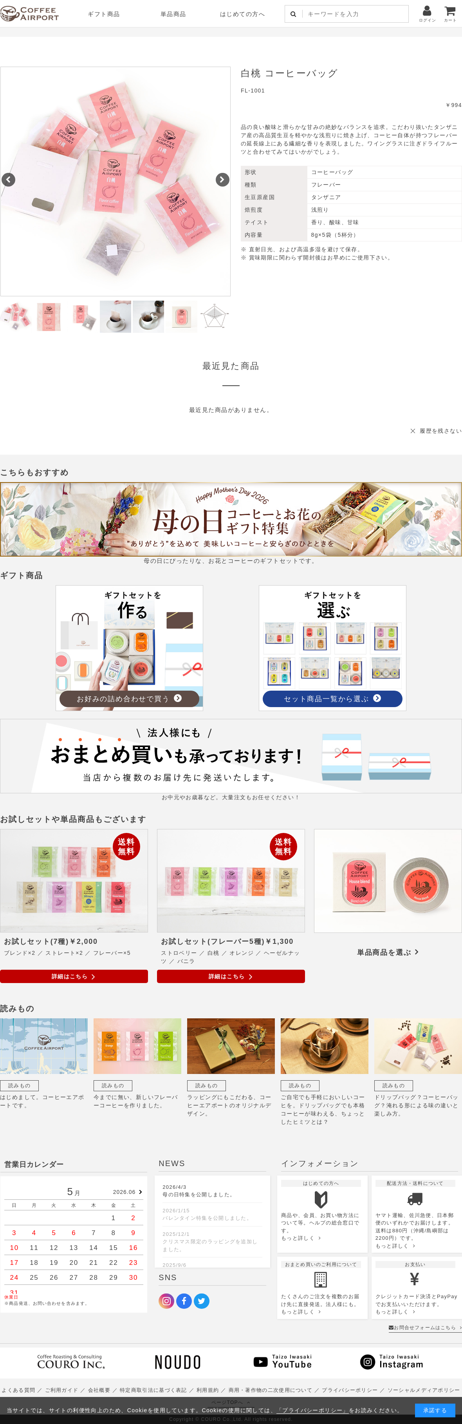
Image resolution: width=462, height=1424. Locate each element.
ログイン (427, 13)
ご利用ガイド (62, 1390)
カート (450, 13)
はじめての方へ (242, 14)
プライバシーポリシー (350, 1390)
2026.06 (124, 1192)
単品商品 (173, 14)
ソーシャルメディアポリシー (424, 1390)
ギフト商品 (104, 14)
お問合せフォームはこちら (425, 1327)
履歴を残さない (441, 431)
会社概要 (99, 1390)
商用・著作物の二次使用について (271, 1390)
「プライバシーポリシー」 (312, 1410)
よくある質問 (18, 1390)
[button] (8, 180)
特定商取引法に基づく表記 (153, 1390)
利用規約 (208, 1390)
